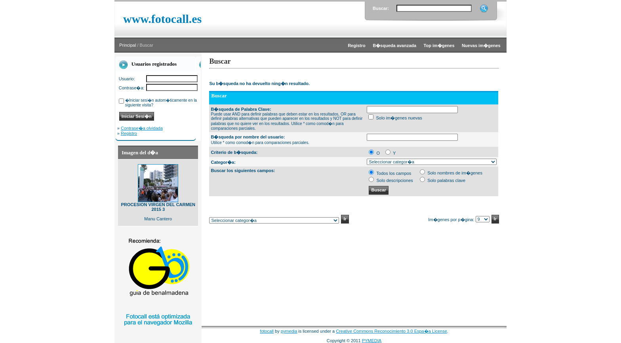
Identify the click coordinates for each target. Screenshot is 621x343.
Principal (127, 45)
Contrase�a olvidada (142, 128)
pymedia (289, 331)
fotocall (267, 331)
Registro (129, 133)
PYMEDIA (372, 340)
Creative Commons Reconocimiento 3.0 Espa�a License (391, 331)
